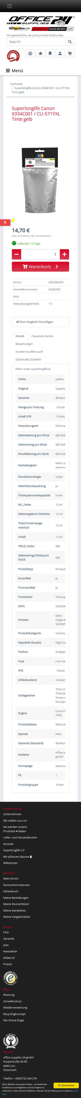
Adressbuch (10, 891)
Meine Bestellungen (16, 898)
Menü (14, 70)
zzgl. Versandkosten (40, 235)
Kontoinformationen (16, 885)
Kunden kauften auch (29, 352)
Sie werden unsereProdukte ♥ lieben (15, 829)
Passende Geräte (42, 336)
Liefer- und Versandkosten (20, 837)
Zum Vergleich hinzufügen (34, 322)
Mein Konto (10, 878)
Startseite (16, 84)
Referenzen (10, 863)
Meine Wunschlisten (16, 904)
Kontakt (8, 844)
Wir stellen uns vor (15, 820)
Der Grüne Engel (13, 1020)
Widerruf (8, 958)
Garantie (8, 938)
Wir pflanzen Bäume (17, 857)
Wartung (8, 995)
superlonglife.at (41, 369)
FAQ (6, 932)
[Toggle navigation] (9, 6)
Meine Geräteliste (14, 910)
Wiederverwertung (15, 1007)
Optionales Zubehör (28, 359)
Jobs (6, 945)
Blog (6, 989)
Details (20, 336)
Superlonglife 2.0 (13, 850)
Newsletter (10, 951)
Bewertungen (24, 344)
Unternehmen (12, 814)
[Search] (36, 42)
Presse (7, 964)
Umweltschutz (12, 1001)
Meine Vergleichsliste (16, 917)
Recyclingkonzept (14, 1014)
